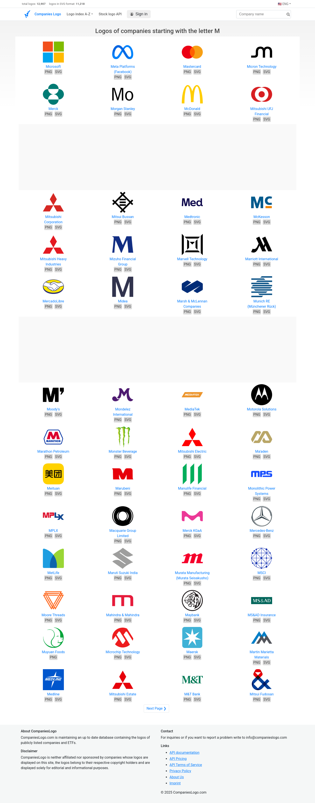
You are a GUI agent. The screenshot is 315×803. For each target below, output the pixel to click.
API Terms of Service (186, 765)
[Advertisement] (157, 154)
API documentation (185, 753)
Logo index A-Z (78, 14)
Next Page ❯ (156, 708)
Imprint (175, 783)
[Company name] (263, 14)
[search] (286, 14)
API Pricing (178, 759)
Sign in (138, 14)
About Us (177, 777)
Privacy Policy (180, 771)
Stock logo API (110, 14)
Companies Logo (48, 14)
